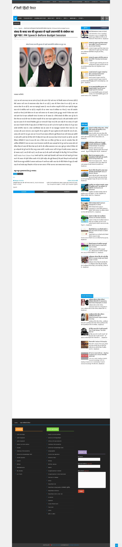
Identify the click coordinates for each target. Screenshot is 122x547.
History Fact (52, 457)
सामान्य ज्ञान (73, 18)
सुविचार (86, 28)
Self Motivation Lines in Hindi (98, 31)
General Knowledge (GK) (24, 454)
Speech (20, 28)
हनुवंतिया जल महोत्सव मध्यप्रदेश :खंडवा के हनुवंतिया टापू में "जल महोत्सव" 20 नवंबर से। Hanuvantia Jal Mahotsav (98, 187)
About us (87, 1)
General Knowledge (77, 1)
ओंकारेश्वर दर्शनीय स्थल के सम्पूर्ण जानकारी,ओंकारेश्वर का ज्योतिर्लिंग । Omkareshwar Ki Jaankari (98, 144)
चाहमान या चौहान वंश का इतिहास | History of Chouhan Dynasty (97, 216)
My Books (20, 471)
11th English (21, 438)
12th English (21, 441)
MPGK (18, 464)
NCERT (54, 1)
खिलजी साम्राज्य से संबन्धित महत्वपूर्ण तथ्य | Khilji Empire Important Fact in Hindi (98, 245)
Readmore (105, 38)
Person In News (53, 477)
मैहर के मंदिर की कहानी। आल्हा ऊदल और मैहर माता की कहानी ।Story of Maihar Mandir (98, 171)
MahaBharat (21, 467)
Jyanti (19, 461)
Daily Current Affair (23, 444)
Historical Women (54, 454)
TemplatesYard (56, 545)
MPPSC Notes (52, 464)
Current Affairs (46, 1)
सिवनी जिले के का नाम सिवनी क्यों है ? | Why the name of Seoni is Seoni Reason (98, 230)
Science (50, 497)
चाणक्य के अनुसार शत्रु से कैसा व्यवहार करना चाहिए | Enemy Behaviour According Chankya (98, 44)
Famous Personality (64, 1)
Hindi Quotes (21, 457)
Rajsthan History (53, 490)
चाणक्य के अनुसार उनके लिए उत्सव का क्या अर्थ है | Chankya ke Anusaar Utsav (98, 59)
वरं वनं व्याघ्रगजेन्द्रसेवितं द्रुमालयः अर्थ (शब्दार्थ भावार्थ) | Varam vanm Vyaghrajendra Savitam (98, 88)
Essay (19, 447)
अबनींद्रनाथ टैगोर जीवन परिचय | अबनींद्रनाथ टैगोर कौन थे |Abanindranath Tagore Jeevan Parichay (98, 316)
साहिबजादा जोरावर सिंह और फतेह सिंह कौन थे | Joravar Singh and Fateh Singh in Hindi (98, 258)
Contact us (95, 1)
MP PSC (58, 18)
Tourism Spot (28, 18)
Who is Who (51, 514)
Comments (104, 28)
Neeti (50, 467)
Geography (51, 451)
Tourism (50, 507)
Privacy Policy (103, 1)
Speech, (25, 39)
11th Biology (21, 434)
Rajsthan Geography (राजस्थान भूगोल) (59, 487)
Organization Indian (54, 471)
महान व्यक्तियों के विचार (25, 422)
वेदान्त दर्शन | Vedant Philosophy (98, 341)
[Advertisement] (79, 10)
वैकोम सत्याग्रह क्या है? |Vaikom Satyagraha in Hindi (97, 203)
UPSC (49, 510)
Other (81, 18)
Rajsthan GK (52, 484)
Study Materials (53, 504)
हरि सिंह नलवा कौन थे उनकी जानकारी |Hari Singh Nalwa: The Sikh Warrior (98, 330)
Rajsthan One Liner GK (55, 494)
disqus (45, 191)
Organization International (57, 474)
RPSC (65, 18)
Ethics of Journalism (54, 441)
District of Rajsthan (54, 438)
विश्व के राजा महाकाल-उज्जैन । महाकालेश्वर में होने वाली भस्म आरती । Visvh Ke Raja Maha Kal (98, 157)
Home (38, 1)
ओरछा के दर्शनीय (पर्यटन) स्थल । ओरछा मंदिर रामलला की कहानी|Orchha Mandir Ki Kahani (98, 129)
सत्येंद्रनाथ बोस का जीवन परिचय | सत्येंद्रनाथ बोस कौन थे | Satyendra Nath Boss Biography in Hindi (98, 301)
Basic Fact (51, 18)
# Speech (20, 174)
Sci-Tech (19, 474)
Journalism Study (40, 18)
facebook (66, 191)
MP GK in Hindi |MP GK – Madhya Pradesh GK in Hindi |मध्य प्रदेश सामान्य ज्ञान (99, 354)
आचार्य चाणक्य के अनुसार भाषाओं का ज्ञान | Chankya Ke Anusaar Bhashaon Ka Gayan (98, 73)
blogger (24, 191)
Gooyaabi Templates (74, 545)
